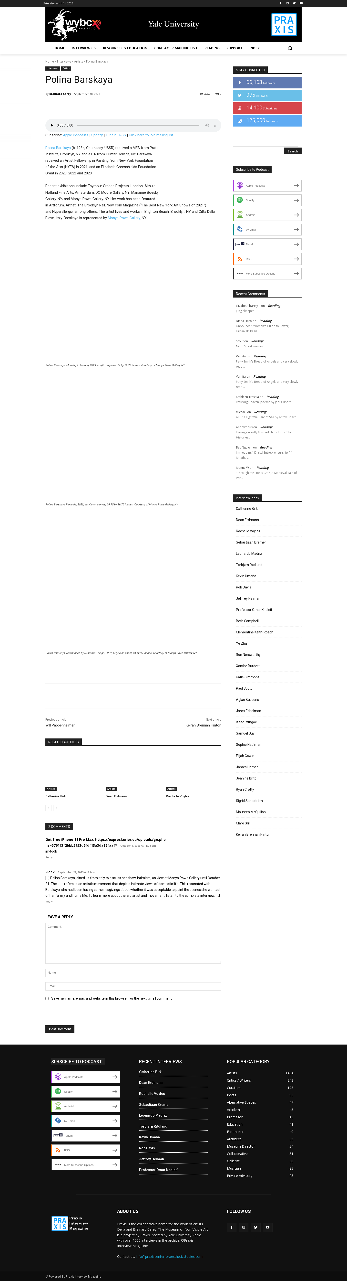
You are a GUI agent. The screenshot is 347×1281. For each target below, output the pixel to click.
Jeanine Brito (246, 778)
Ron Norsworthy (248, 655)
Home (49, 61)
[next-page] (56, 808)
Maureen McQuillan (251, 812)
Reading (274, 305)
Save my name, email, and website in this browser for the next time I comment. (112, 998)
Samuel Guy (245, 733)
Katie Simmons (247, 677)
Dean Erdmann (116, 796)
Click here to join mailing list (151, 135)
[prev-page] (48, 808)
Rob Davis (243, 587)
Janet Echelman (248, 711)
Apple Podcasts (75, 135)
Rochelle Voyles (177, 796)
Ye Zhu (241, 643)
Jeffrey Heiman (248, 598)
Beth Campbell (247, 621)
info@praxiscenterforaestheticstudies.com (169, 1256)
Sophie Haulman (248, 745)
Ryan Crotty (245, 789)
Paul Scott (244, 688)
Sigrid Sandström (249, 801)
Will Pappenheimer (60, 725)
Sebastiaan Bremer (251, 542)
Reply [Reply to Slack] (48, 901)
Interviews (64, 61)
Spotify (97, 135)
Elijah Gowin (245, 756)
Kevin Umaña (246, 576)
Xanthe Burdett (248, 666)
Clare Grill (243, 823)
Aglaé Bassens (247, 700)
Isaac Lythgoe (246, 722)
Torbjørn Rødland (249, 565)
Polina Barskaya (58, 148)
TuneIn (111, 135)
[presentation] (78, 1014)
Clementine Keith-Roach (254, 632)
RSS (122, 135)
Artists (78, 61)
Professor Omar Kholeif (254, 610)
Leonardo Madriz (249, 553)
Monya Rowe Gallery (124, 218)
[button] (290, 48)
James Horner (247, 767)
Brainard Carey (60, 94)
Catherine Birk (55, 796)
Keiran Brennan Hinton (203, 725)
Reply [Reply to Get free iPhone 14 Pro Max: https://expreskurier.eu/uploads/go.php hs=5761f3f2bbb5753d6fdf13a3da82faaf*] (48, 857)
